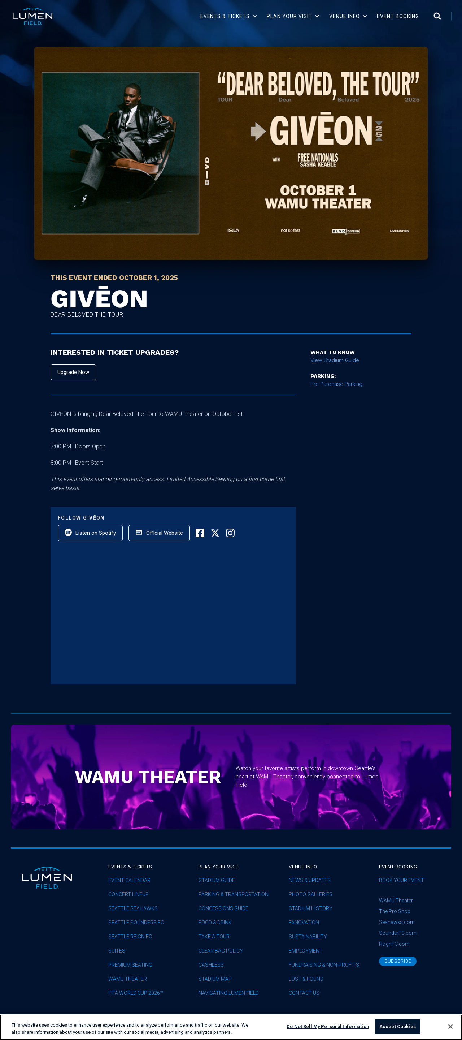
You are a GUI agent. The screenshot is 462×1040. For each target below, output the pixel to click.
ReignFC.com (394, 944)
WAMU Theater (127, 979)
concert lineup (128, 894)
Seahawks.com (397, 922)
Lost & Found (306, 979)
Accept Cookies (397, 1026)
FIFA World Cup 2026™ (135, 993)
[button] (229, 16)
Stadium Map (215, 979)
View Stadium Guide (334, 360)
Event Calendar (129, 880)
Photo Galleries (310, 894)
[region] (231, 1027)
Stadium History (310, 908)
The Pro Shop (394, 911)
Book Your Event (401, 880)
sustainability (308, 936)
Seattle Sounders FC (136, 922)
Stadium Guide (217, 880)
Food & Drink (215, 922)
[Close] (450, 1027)
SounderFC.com (398, 933)
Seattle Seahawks (133, 908)
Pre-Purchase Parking (336, 384)
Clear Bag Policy (221, 951)
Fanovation (304, 922)
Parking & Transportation (234, 894)
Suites (116, 951)
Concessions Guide (223, 908)
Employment (306, 951)
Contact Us (304, 993)
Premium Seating (130, 965)
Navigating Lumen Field (229, 993)
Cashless (211, 965)
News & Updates (310, 880)
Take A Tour (214, 936)
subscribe (397, 961)
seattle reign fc (130, 936)
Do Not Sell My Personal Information (328, 1026)
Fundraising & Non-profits (324, 965)
